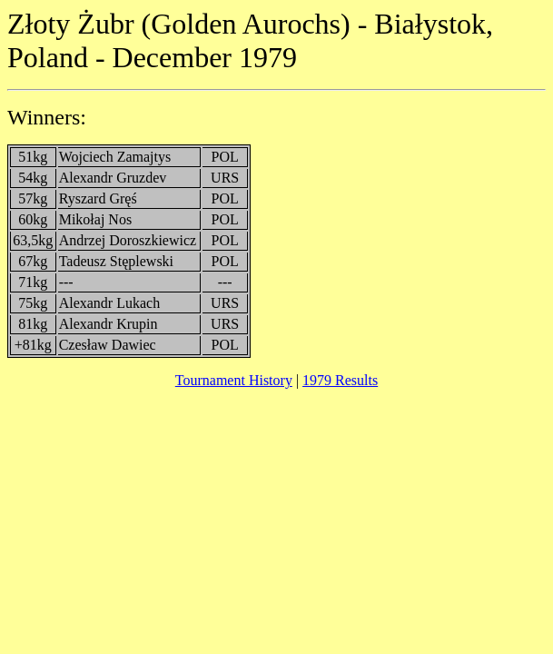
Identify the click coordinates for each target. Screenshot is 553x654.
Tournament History (233, 380)
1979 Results (340, 380)
